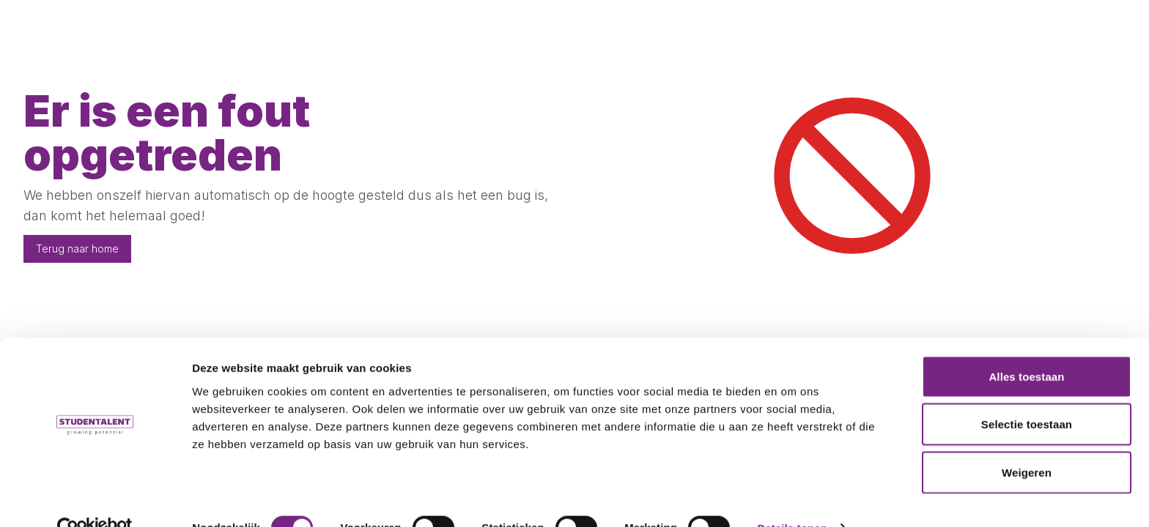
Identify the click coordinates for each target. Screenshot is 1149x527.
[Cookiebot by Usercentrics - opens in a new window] (95, 498)
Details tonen (792, 498)
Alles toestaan (1026, 346)
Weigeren (1027, 442)
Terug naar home (77, 248)
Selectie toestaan (1026, 395)
